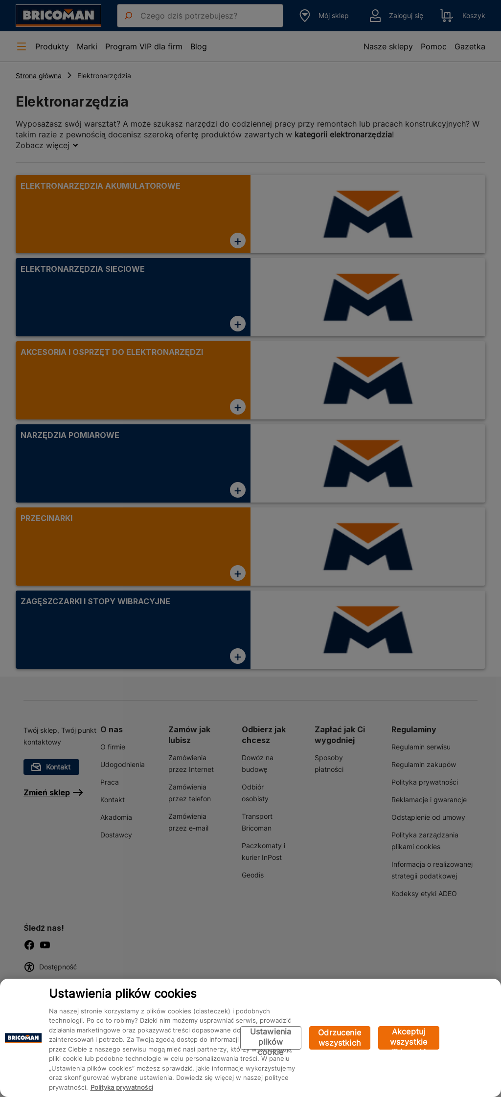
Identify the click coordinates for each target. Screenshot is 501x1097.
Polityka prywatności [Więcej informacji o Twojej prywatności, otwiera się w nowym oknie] (122, 1087)
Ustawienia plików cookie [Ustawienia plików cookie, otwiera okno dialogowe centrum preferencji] (271, 1038)
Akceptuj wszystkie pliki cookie (409, 1038)
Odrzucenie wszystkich (339, 1038)
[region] (250, 1038)
